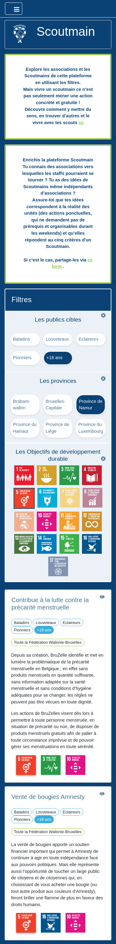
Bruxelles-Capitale (56, 405)
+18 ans (54, 357)
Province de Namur (90, 405)
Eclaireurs (88, 339)
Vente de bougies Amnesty (48, 796)
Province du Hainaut (25, 428)
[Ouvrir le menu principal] (13, 8)
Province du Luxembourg (90, 428)
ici (81, 122)
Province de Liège (57, 428)
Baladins (21, 339)
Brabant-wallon (21, 405)
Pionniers (22, 357)
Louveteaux (57, 339)
